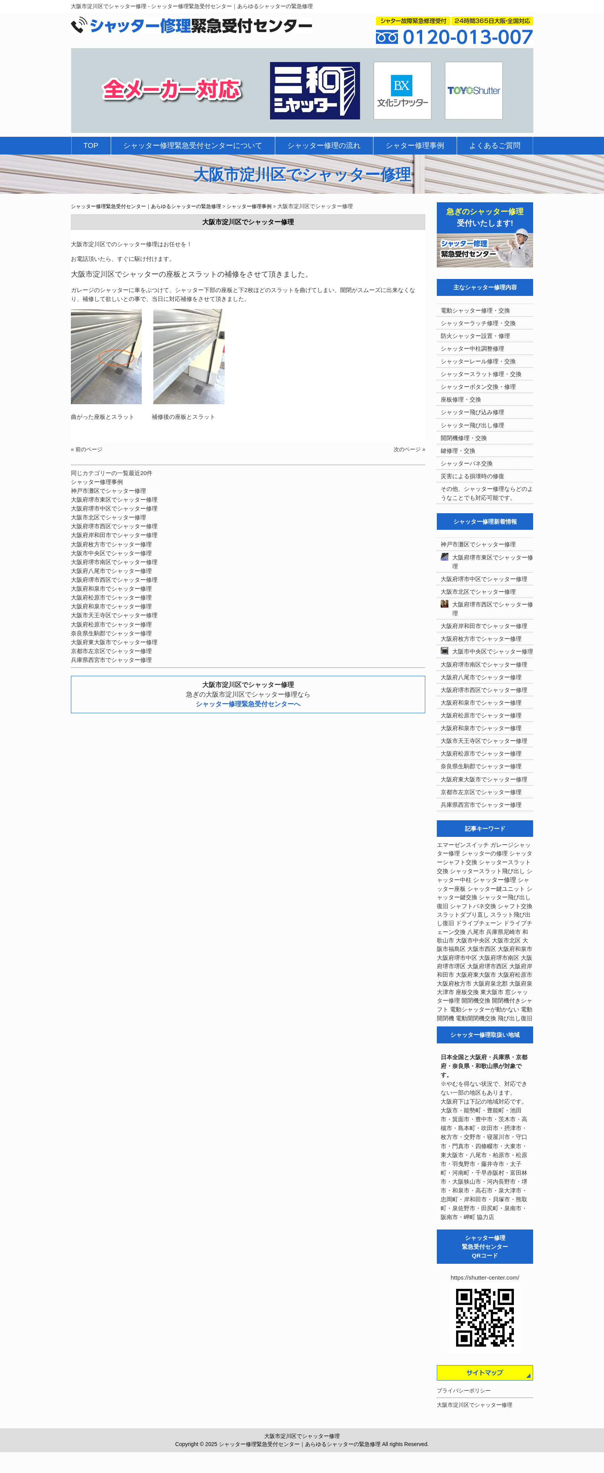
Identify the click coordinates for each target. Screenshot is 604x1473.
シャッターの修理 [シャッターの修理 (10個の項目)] (484, 853)
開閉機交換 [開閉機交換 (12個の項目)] (475, 1000)
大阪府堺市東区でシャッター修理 (114, 499)
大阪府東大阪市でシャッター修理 (114, 642)
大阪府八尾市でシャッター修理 (111, 571)
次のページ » (409, 449)
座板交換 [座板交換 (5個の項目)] (467, 992)
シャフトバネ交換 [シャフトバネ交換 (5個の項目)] (473, 906)
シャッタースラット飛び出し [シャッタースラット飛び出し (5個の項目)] (487, 871)
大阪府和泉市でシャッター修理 (111, 588)
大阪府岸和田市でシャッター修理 (114, 535)
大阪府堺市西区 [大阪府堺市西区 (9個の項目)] (487, 966)
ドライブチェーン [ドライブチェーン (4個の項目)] (479, 923)
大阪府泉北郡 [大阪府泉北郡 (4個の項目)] (490, 984)
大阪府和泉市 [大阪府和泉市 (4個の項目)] (515, 949)
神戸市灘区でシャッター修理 (108, 490)
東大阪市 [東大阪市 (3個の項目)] (491, 992)
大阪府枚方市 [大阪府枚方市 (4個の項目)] (454, 984)
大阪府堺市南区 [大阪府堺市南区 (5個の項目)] (499, 958)
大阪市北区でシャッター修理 (108, 517)
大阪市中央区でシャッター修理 (111, 553)
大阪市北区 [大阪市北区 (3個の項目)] (506, 940)
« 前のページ (86, 449)
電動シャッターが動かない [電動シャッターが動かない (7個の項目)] (484, 1009)
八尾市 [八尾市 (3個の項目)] (476, 932)
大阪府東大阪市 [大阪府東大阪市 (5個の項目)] (476, 975)
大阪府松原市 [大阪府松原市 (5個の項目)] (515, 975)
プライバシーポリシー (464, 1390)
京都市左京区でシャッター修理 (111, 651)
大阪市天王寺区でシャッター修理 (114, 615)
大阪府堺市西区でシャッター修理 (114, 526)
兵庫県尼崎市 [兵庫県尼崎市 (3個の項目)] (503, 932)
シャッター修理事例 (97, 482)
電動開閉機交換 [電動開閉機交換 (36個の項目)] (476, 1018)
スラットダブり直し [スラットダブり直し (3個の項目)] (463, 915)
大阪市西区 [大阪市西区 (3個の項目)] (481, 949)
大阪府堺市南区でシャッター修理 (114, 562)
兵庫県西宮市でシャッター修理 (111, 660)
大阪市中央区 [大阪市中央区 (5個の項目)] (473, 940)
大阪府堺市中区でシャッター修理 (114, 508)
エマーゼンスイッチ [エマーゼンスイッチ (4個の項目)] (463, 845)
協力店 (485, 1217)
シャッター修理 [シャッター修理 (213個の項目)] (494, 880)
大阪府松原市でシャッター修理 (111, 597)
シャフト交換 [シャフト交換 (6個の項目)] (515, 906)
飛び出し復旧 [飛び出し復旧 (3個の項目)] (515, 1018)
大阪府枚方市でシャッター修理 (111, 544)
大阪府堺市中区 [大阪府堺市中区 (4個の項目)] (457, 958)
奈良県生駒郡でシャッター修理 (111, 633)
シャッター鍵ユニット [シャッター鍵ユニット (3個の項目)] (496, 889)
